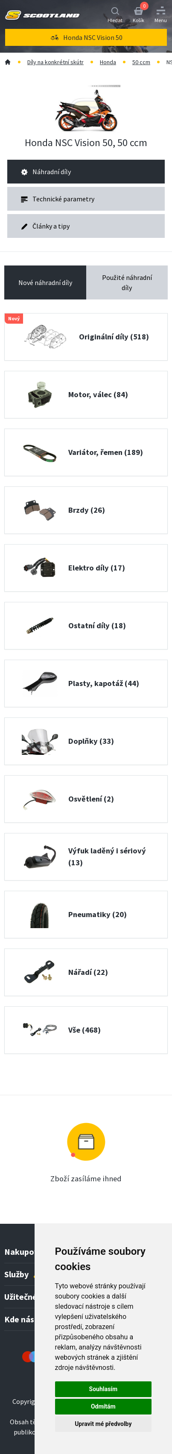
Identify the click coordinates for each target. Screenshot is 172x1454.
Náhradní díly (46, 171)
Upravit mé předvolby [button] (103, 1423)
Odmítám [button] (103, 1406)
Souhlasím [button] (103, 1389)
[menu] (86, 37)
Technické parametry (57, 199)
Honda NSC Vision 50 (86, 37)
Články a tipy (45, 226)
